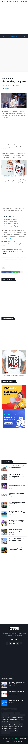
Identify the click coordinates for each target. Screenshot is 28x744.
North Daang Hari (15, 721)
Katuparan (14, 717)
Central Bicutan (5, 715)
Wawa (16, 730)
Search (24, 36)
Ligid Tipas (20, 717)
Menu (3, 36)
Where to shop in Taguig (11, 226)
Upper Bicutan (5, 730)
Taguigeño (14, 36)
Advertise (24, 1)
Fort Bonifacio (21, 715)
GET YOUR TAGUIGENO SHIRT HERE (14, 176)
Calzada (17, 712)
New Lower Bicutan (6, 721)
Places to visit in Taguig (10, 221)
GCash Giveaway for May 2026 (17, 700)
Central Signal (13, 715)
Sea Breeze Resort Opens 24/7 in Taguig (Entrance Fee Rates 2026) (17, 512)
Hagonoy (4, 717)
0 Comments (18, 85)
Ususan (11, 730)
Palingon (14, 724)
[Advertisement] (14, 19)
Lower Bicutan (5, 719)
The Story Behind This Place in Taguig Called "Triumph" (16, 539)
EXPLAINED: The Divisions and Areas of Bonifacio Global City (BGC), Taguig (16, 522)
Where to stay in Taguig (11, 223)
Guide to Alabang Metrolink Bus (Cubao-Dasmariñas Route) (17, 548)
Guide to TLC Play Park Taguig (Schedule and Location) (16, 466)
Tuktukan (16, 728)
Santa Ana (11, 726)
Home (3, 1)
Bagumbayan (5, 712)
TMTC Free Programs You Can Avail (16, 493)
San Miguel (4, 726)
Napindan (21, 719)
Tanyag (10, 728)
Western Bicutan (5, 733)
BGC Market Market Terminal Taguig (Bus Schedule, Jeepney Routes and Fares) (16, 476)
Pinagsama (20, 724)
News (6, 75)
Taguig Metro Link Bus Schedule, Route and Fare (17, 503)
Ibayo (9, 717)
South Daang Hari (18, 726)
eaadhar (15, 740)
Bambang (12, 712)
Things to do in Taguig (10, 219)
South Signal (4, 728)
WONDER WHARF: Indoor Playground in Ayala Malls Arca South (17, 485)
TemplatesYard (15, 738)
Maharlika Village (13, 719)
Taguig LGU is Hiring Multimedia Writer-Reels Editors (17, 683)
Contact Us (16, 1)
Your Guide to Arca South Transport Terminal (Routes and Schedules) (17, 531)
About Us (9, 1)
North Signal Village (6, 724)
